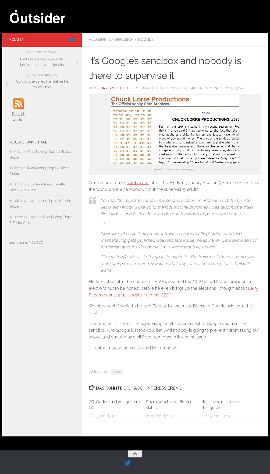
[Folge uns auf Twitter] (72, 39)
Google (146, 39)
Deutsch (18, 114)
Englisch (124, 39)
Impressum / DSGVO (26, 242)
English (19, 119)
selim (18, 201)
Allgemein (99, 39)
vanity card (138, 182)
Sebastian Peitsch (112, 88)
